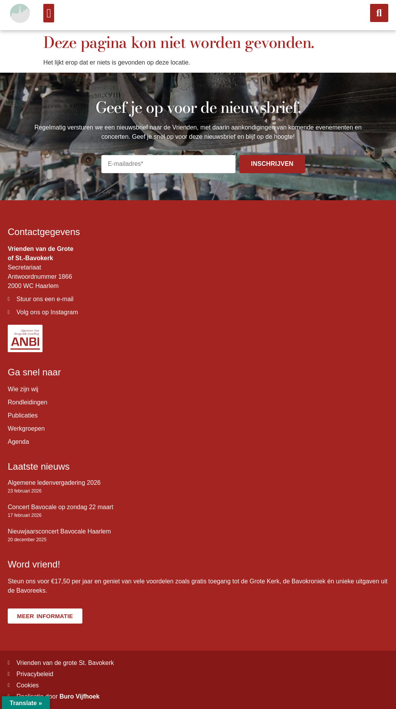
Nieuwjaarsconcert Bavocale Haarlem (59, 531)
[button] (48, 13)
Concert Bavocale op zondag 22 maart (60, 507)
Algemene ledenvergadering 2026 (54, 482)
